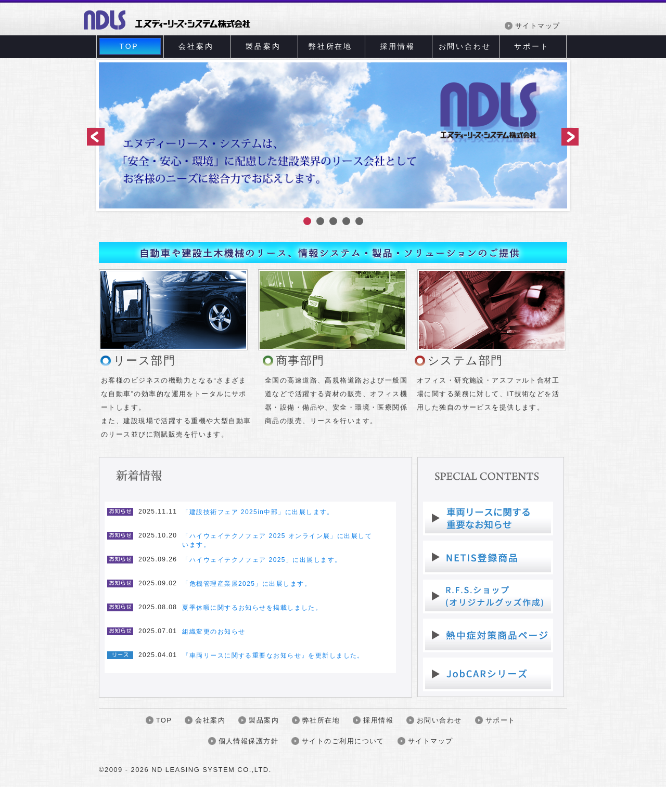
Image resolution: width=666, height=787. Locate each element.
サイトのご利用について (343, 741)
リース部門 (144, 360)
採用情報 (397, 46)
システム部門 (465, 360)
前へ (96, 137)
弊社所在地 (330, 46)
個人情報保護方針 (248, 741)
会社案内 (195, 46)
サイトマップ (537, 26)
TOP (129, 46)
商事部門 (300, 360)
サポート (531, 46)
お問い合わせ (465, 46)
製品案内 (263, 46)
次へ (568, 137)
